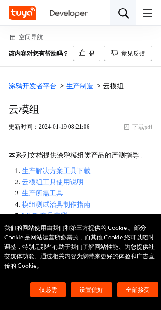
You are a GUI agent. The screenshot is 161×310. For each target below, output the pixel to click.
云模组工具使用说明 (53, 182)
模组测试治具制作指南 (56, 204)
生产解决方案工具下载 (56, 170)
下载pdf (138, 127)
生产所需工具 (42, 193)
